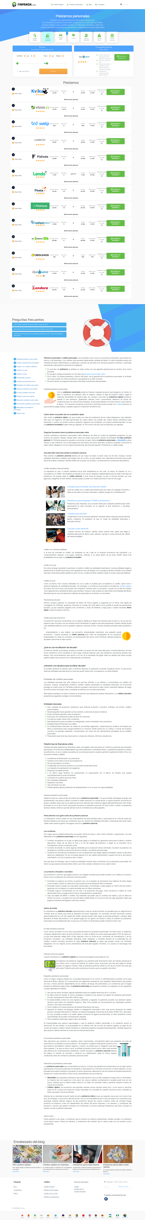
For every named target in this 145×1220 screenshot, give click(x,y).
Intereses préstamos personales (25, 389)
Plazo (45, 56)
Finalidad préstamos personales (25, 359)
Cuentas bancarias (80, 1191)
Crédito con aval (20, 370)
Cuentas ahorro (79, 1189)
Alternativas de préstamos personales (23, 408)
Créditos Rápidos (58, 4)
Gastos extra (19, 413)
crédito (119, 404)
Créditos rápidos (49, 1186)
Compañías (101, 4)
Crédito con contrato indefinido (25, 366)
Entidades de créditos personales (26, 385)
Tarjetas (76, 1186)
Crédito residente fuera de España (26, 363)
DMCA (16, 1193)
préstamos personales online (94, 374)
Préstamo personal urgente (24, 396)
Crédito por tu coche (50, 1193)
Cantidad (19, 56)
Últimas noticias (124, 1186)
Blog (90, 4)
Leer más (16, 1171)
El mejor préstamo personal (24, 392)
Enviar (53, 71)
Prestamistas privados (22, 377)
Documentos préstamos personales (27, 403)
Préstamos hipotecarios (51, 1197)
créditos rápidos (125, 586)
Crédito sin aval (20, 374)
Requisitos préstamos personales (26, 400)
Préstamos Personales (51, 1190)
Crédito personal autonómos (24, 381)
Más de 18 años (24, 71)
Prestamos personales (76, 4)
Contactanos (18, 1190)
